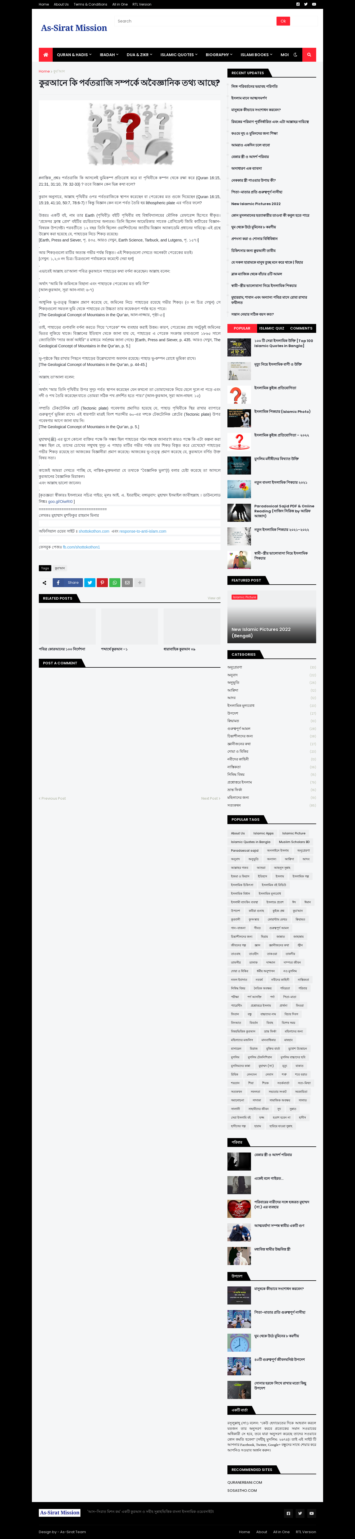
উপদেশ (271, 714)
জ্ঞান (257, 945)
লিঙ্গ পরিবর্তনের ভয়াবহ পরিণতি (254, 86)
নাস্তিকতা (271, 767)
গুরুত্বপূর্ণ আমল (271, 729)
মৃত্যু (284, 1066)
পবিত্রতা (285, 988)
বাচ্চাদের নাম (268, 1014)
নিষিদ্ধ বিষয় (271, 775)
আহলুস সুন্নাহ (282, 867)
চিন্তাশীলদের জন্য (271, 736)
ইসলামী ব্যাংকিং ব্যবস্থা (244, 902)
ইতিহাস (262, 876)
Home (44, 4)
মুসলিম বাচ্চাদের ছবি (293, 1057)
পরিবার (302, 988)
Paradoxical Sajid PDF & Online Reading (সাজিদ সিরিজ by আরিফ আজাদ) (284, 511)
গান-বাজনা (238, 928)
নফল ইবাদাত (239, 979)
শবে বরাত (301, 1074)
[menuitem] (46, 55)
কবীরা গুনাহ (256, 911)
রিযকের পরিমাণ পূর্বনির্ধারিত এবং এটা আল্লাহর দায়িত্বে (270, 121)
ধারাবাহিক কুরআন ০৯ (179, 649)
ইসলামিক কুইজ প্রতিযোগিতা (275, 388)
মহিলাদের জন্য (271, 798)
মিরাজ (254, 1048)
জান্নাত (281, 936)
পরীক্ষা (235, 997)
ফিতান (235, 1014)
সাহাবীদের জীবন (258, 1109)
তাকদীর (290, 954)
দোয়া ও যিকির (271, 752)
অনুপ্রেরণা (271, 667)
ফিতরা (300, 1005)
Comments (301, 328)
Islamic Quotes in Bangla (250, 842)
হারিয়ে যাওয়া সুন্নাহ (281, 1126)
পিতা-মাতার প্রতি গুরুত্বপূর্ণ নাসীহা (256, 192)
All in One (120, 4)
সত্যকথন (271, 805)
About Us (61, 4)
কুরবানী (235, 919)
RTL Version (142, 4)
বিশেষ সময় (288, 1023)
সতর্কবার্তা (283, 1083)
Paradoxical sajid (244, 850)
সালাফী (235, 1109)
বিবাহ (270, 1023)
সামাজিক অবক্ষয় (280, 1100)
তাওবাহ (235, 954)
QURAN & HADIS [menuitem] (72, 55)
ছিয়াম (264, 936)
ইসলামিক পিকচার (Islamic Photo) (282, 411)
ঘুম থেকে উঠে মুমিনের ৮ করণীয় (253, 227)
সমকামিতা (301, 1091)
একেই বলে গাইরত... (268, 1178)
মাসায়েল (236, 1048)
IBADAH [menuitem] (107, 55)
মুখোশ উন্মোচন (297, 1048)
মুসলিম (235, 1057)
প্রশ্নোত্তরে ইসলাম (271, 782)
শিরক (265, 1083)
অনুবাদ (271, 675)
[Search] (196, 21)
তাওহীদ (253, 954)
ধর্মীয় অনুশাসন (266, 971)
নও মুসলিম (290, 971)
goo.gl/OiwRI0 (60, 501)
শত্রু (284, 1074)
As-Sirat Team (73, 1532)
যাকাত (299, 1066)
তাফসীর (236, 962)
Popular (242, 328)
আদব (271, 698)
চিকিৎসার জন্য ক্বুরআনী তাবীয (253, 250)
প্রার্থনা (283, 1005)
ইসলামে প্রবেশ (275, 902)
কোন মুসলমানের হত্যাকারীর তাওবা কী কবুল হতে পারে (270, 215)
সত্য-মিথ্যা (304, 1083)
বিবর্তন (254, 1023)
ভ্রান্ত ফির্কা (271, 790)
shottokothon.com (94, 531)
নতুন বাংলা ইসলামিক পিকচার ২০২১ (280, 482)
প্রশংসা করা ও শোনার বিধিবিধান (254, 238)
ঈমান (308, 902)
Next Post (209, 798)
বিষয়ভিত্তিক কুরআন (243, 1031)
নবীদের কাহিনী (271, 759)
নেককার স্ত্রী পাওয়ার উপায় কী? (253, 180)
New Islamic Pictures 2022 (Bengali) (261, 633)
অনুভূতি (271, 683)
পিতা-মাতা (289, 997)
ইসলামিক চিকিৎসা (242, 885)
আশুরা (261, 867)
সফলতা (255, 1091)
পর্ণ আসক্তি (254, 997)
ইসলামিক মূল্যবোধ (271, 706)
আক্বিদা (271, 691)
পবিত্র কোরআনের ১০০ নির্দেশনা (62, 649)
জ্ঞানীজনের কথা (271, 744)
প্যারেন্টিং (236, 1005)
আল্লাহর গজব (239, 867)
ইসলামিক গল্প (301, 876)
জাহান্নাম (298, 936)
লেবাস (269, 1074)
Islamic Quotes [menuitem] (177, 55)
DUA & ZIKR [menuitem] (138, 55)
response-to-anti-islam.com (143, 531)
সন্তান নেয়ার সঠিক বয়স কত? (252, 314)
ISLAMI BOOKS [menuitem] (255, 55)
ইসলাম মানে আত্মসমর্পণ (249, 98)
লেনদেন (252, 1074)
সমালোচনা (237, 1100)
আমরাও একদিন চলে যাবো (250, 145)
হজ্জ (261, 1117)
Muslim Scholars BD (294, 842)
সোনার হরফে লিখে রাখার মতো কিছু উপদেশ (280, 1386)
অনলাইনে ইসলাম (278, 850)
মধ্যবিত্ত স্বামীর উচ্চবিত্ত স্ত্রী (272, 1249)
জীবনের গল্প (238, 945)
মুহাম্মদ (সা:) (266, 1066)
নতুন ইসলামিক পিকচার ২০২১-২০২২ (281, 529)
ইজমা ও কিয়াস (240, 876)
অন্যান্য (271, 859)
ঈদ (294, 902)
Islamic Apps (263, 833)
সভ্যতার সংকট (277, 1091)
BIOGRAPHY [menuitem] (217, 55)
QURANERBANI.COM (244, 1482)
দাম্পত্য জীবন (292, 962)
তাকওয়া (272, 954)
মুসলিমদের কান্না (240, 1066)
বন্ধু (250, 1014)
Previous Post (54, 798)
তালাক (253, 962)
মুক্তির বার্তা (273, 1048)
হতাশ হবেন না (281, 1117)
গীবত (257, 928)
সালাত (303, 1100)
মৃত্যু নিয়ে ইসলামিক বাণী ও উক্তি (278, 364)
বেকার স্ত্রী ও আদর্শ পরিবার (250, 156)
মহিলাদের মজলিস (242, 1040)
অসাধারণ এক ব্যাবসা (246, 168)
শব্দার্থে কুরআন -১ (114, 649)
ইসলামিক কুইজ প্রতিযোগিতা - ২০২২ (281, 435)
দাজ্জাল (270, 962)
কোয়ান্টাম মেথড (277, 919)
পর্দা (272, 997)
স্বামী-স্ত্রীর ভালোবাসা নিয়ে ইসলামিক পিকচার (263, 285)
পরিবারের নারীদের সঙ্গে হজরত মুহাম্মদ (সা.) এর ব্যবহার (281, 1205)
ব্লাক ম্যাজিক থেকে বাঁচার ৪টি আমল (256, 274)
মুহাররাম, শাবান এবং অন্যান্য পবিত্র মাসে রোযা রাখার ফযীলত (269, 300)
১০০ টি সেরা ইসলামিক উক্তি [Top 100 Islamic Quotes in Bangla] (283, 343)
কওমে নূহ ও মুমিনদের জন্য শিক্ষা (254, 133)
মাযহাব (288, 1040)
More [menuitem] (286, 55)
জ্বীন (300, 945)
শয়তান (235, 1083)
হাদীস (302, 1117)
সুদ (279, 1109)
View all (214, 598)
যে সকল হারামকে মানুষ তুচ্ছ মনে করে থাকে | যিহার (267, 262)
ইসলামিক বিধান (240, 893)
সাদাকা (257, 1100)
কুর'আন (59, 71)
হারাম (257, 1126)
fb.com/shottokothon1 (81, 547)
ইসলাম (280, 876)
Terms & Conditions (90, 4)
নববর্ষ (259, 979)
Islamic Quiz (271, 328)
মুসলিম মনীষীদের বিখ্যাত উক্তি (276, 459)
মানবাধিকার (269, 1040)
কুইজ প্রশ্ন (278, 911)
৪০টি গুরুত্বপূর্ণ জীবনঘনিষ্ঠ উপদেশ (279, 1359)
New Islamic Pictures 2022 (256, 203)
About (261, 1532)
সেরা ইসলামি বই (241, 1117)
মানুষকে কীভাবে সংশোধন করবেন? (256, 110)
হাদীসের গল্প (238, 1126)
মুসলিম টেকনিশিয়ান (260, 1057)
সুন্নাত (293, 1109)
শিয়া (250, 1083)
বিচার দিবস (291, 1014)
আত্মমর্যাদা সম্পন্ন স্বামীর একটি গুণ (279, 1225)
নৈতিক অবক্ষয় (263, 988)
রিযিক (234, 1074)
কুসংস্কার (254, 919)
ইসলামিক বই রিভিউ (274, 885)
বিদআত (236, 1023)
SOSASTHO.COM (242, 1490)
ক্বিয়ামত (271, 721)
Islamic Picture (293, 833)
